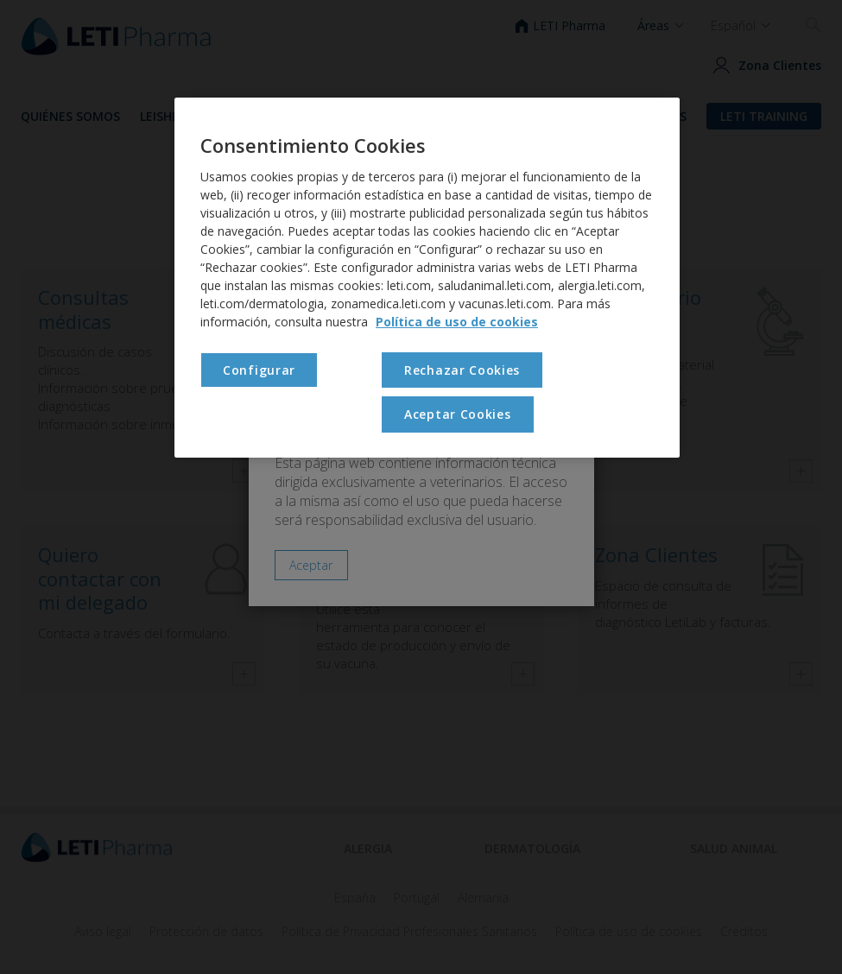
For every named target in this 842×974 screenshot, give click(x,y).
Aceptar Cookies (457, 414)
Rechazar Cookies (462, 370)
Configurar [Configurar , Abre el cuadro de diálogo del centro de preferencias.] (259, 370)
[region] (427, 278)
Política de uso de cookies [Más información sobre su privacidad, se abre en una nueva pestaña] (457, 321)
